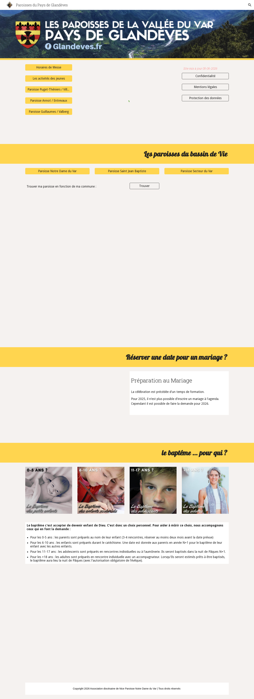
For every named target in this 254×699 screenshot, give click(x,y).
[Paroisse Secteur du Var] (197, 171)
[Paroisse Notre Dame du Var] (57, 171)
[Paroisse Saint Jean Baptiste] (127, 171)
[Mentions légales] (205, 87)
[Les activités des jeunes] (48, 78)
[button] (250, 5)
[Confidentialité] (205, 76)
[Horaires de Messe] (48, 67)
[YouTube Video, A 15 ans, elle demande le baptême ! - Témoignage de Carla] (57, 596)
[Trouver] (144, 186)
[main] (205, 68)
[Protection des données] (205, 98)
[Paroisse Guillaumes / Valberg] (48, 112)
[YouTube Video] (74, 405)
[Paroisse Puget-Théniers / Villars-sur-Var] (48, 90)
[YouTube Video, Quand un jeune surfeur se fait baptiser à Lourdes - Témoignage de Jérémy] (57, 650)
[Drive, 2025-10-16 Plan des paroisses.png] (127, 271)
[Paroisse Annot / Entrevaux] (48, 101)
